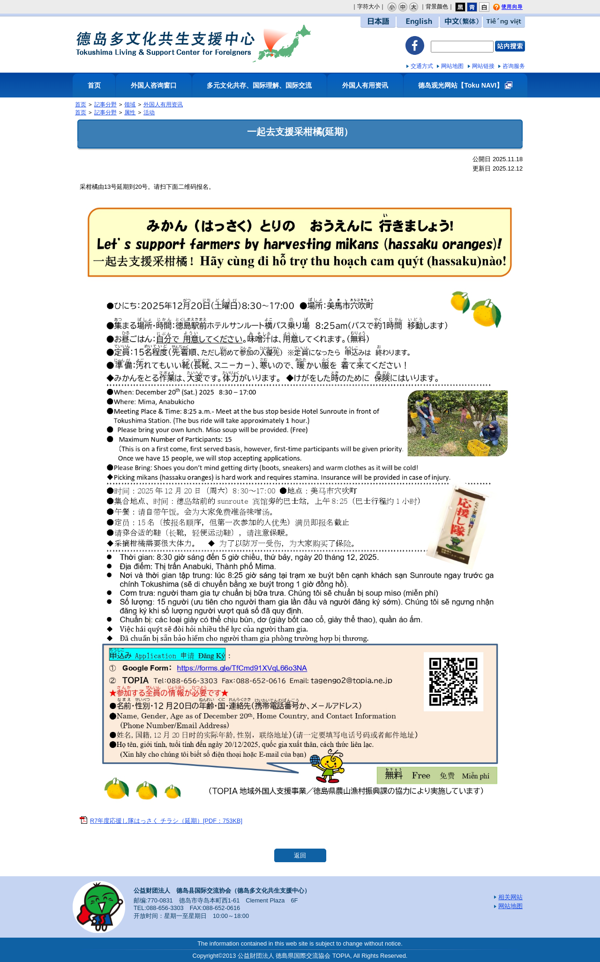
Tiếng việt (504, 22)
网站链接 (483, 66)
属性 (129, 112)
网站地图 (452, 66)
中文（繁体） (461, 22)
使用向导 (514, 7)
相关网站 (510, 897)
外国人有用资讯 (365, 85)
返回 (300, 855)
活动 (149, 112)
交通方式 (422, 66)
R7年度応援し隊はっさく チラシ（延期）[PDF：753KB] (166, 820)
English (418, 22)
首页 (94, 85)
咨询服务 (513, 66)
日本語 (378, 22)
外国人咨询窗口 (154, 85)
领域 (129, 104)
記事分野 (105, 104)
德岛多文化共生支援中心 (193, 43)
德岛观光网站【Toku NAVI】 (460, 85)
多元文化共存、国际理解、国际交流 (259, 85)
